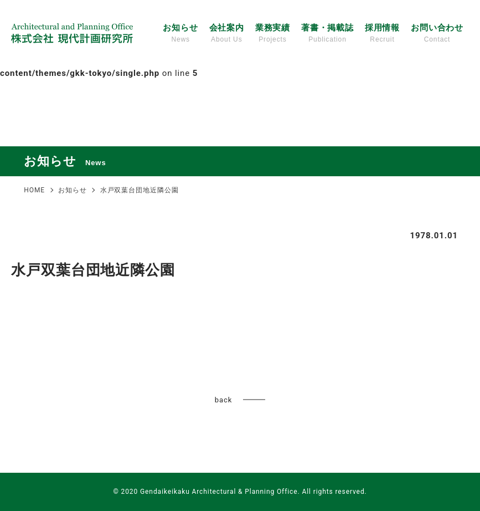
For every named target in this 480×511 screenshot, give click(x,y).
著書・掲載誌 (327, 34)
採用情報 (382, 34)
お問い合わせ (437, 34)
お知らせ (180, 34)
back (223, 400)
